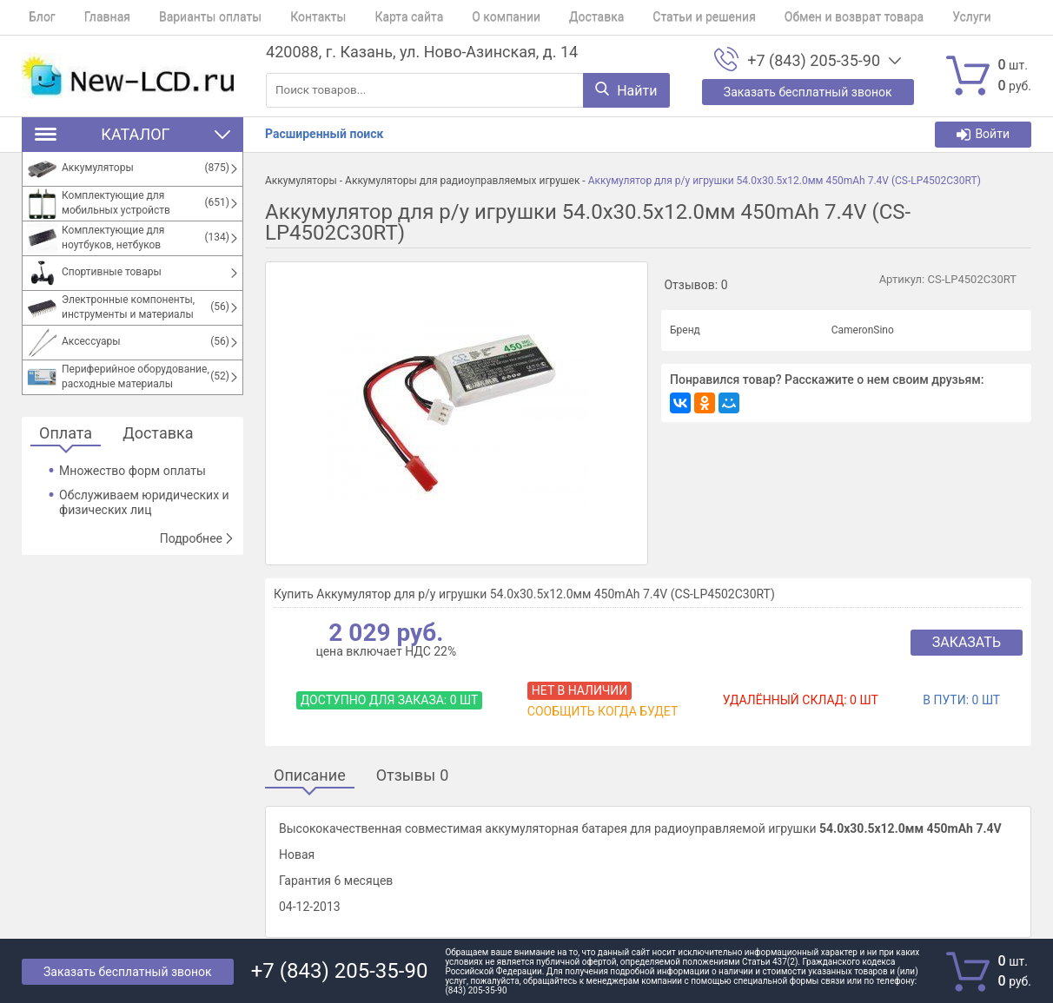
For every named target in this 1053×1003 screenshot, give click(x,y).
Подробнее (197, 538)
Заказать (966, 642)
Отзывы (412, 776)
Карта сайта (375, 17)
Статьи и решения (649, 17)
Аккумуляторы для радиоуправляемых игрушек (462, 181)
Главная (93, 17)
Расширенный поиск (324, 134)
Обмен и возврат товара (791, 17)
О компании (465, 17)
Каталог (132, 134)
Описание (310, 776)
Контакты (290, 17)
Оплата (65, 434)
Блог (35, 17)
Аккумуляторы (301, 181)
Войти (983, 134)
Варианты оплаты (189, 17)
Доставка (547, 17)
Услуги (903, 17)
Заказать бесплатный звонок (127, 972)
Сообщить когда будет (602, 711)
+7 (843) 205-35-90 (813, 61)
